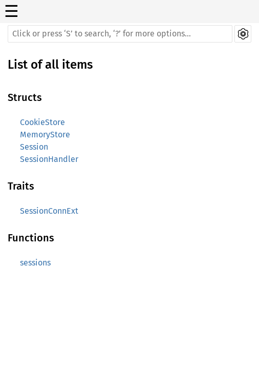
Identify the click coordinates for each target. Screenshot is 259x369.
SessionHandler (49, 159)
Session (34, 147)
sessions (35, 263)
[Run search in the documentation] (120, 34)
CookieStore (42, 122)
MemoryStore (45, 134)
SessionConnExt (49, 211)
